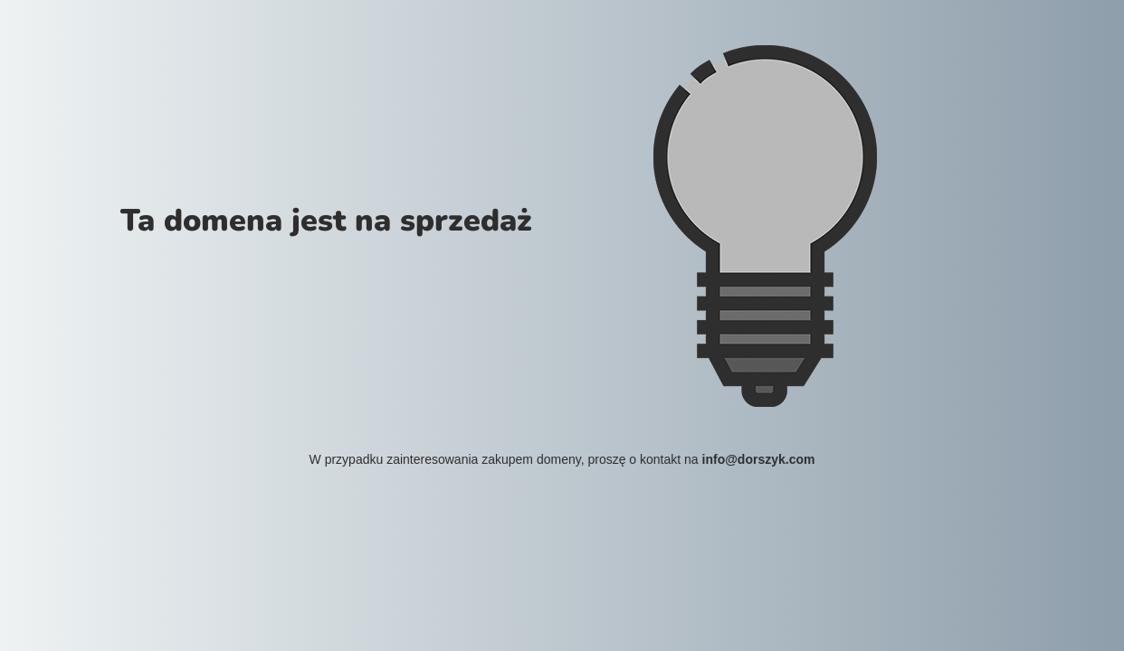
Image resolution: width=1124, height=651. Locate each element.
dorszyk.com (776, 459)
